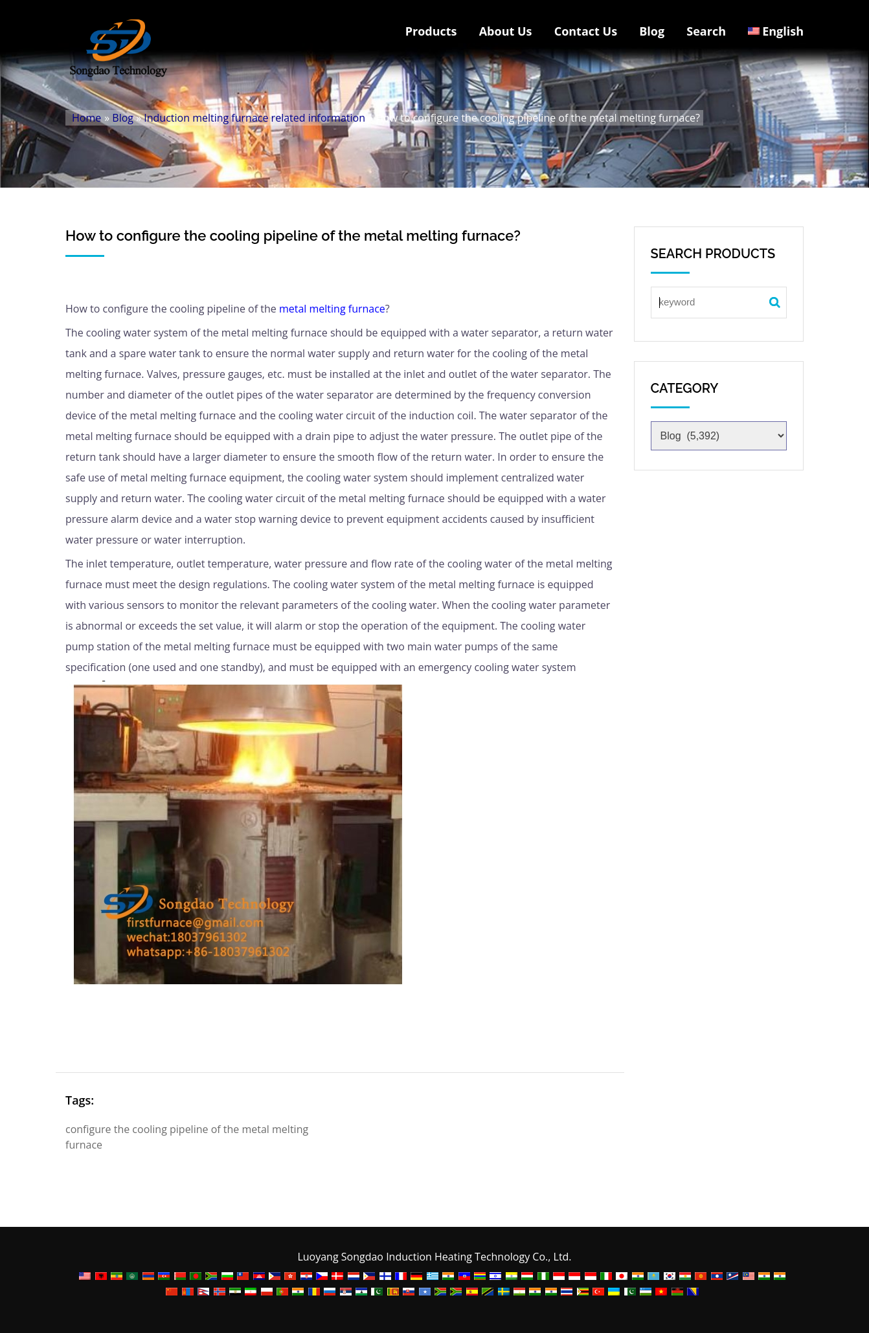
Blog (651, 31)
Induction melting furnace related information (254, 118)
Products (431, 31)
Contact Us (585, 31)
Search (706, 31)
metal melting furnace (332, 309)
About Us (505, 31)
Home (86, 118)
